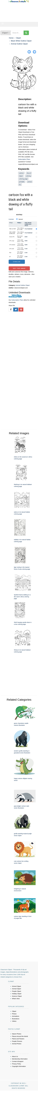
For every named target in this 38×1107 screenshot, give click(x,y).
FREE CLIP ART (12, 229)
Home (11, 38)
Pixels (19, 222)
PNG (10, 252)
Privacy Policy (16, 1064)
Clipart (18, 38)
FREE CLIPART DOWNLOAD (12, 232)
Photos (14, 1014)
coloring (28, 176)
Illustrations (15, 1019)
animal (29, 182)
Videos (14, 1021)
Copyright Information (19, 1066)
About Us (15, 1056)
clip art (29, 173)
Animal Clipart (16, 989)
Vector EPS (11, 236)
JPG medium (12, 244)
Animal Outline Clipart (19, 44)
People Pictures (17, 1041)
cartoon (21, 173)
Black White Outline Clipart (21, 41)
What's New (16, 998)
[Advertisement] (18, 12)
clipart (21, 176)
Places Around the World (20, 1036)
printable (22, 182)
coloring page (23, 179)
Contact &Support (17, 1061)
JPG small (11, 248)
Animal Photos (16, 1043)
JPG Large (11, 240)
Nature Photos (16, 1034)
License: (11, 219)
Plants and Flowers (18, 1039)
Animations (15, 1016)
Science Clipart (17, 996)
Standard (21, 219)
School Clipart (16, 986)
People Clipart (16, 991)
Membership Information (20, 1059)
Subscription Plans (24, 159)
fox (20, 184)
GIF (10, 256)
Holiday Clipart (16, 993)
